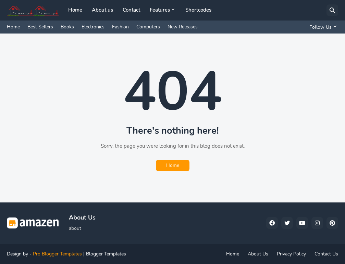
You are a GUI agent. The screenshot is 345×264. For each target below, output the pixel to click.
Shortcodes (198, 9)
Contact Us (326, 254)
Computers (148, 27)
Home (75, 9)
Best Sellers (40, 27)
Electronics (93, 27)
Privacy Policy (291, 254)
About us (102, 9)
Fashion (120, 27)
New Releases (183, 27)
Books (67, 27)
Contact (131, 9)
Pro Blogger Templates (57, 254)
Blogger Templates (106, 254)
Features (160, 9)
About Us (258, 254)
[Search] (332, 10)
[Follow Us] (322, 27)
